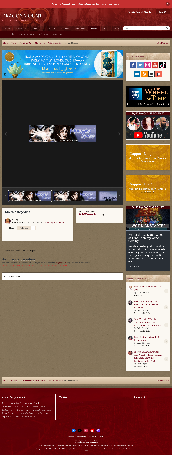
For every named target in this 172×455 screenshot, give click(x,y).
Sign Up (163, 11)
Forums (52, 28)
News (7, 28)
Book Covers (43, 34)
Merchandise (21, 28)
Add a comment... (13, 276)
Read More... (134, 266)
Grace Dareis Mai (144, 292)
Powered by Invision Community (86, 442)
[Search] (137, 28)
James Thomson (143, 343)
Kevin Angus (142, 364)
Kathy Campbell (143, 310)
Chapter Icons (57, 34)
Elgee (17, 219)
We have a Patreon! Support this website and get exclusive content (84, 4)
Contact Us (92, 437)
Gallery (94, 29)
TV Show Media (8, 34)
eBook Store (38, 28)
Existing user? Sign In (141, 12)
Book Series (80, 28)
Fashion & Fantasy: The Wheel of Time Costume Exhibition (146, 304)
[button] (5, 196)
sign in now (61, 262)
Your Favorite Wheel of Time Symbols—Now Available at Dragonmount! (147, 322)
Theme (71, 437)
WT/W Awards (87, 214)
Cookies (101, 437)
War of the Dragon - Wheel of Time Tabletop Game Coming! (146, 238)
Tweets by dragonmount (71, 402)
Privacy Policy (81, 437)
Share (10, 228)
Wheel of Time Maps (26, 34)
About (106, 28)
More (117, 28)
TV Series (65, 28)
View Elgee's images (54, 222)
